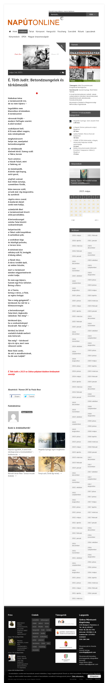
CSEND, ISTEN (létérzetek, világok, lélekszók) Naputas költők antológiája (85, 142)
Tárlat (31, 31)
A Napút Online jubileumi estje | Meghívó (85, 128)
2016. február (92, 588)
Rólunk (81, 31)
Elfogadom (94, 676)
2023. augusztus (76, 430)
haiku (46, 627)
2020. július (92, 280)
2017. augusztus (91, 485)
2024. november (76, 340)
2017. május (92, 502)
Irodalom (23, 31)
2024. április (76, 382)
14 (98, 204)
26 (89, 211)
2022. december (76, 474)
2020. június (92, 285)
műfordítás (43, 637)
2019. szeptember (92, 337)
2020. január (92, 311)
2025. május (76, 306)
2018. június (92, 426)
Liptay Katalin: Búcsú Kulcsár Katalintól (84, 135)
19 (89, 208)
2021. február (92, 235)
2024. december (76, 333)
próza (34, 640)
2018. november (91, 395)
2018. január (92, 452)
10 (80, 204)
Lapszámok (90, 31)
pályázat (41, 640)
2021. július (76, 578)
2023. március (77, 457)
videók (35, 647)
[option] (84, 177)
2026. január (76, 256)
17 (80, 208)
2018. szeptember (92, 407)
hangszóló (36, 630)
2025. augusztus (76, 289)
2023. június (76, 442)
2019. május (92, 361)
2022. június (76, 512)
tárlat (43, 643)
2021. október (77, 558)
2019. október (93, 331)
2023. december (76, 403)
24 (80, 211)
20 (93, 208)
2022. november (76, 481)
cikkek (34, 623)
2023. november (76, 411)
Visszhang (61, 31)
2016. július (92, 562)
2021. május (76, 588)
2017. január (92, 523)
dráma (47, 623)
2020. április (92, 295)
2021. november (76, 552)
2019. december (91, 317)
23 (76, 211)
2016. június (92, 567)
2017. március (93, 512)
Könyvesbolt (14, 36)
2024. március (77, 387)
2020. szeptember (92, 266)
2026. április (76, 241)
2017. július (92, 491)
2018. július (92, 421)
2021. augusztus (76, 571)
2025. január (76, 327)
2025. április (76, 311)
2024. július (76, 366)
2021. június (76, 583)
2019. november (91, 324)
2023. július (76, 436)
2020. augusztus (91, 274)
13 (93, 204)
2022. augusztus (76, 501)
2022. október (77, 487)
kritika (48, 630)
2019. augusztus (91, 344)
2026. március (77, 246)
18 (85, 208)
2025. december (76, 262)
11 (85, 204)
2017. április (92, 507)
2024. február (77, 392)
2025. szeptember (76, 282)
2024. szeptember (76, 353)
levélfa (43, 633)
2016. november (91, 536)
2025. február (77, 321)
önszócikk (36, 650)
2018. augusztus (91, 415)
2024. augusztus (76, 360)
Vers (62, 46)
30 (76, 215)
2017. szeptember (92, 478)
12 (89, 204)
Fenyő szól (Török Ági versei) (48, 473)
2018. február (92, 447)
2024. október (77, 346)
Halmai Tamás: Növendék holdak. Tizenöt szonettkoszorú (84, 182)
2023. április (76, 452)
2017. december (91, 458)
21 (98, 208)
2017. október (93, 472)
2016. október (93, 542)
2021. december (76, 544)
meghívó (35, 637)
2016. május (92, 572)
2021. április (76, 593)
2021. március (77, 598)
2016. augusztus (91, 556)
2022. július (76, 507)
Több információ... (78, 676)
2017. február (92, 517)
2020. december (91, 247)
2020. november (91, 254)
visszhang (42, 647)
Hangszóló (51, 31)
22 (71, 211)
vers (48, 643)
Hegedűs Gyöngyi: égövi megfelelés (51, 449)
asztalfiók (36, 620)
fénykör (40, 627)
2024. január (76, 397)
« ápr (73, 220)
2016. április (92, 578)
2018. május (92, 431)
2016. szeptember (92, 548)
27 (93, 211)
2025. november (76, 270)
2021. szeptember (76, 564)
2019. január (92, 382)
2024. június (76, 371)
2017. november (91, 466)
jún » (96, 220)
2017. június (92, 497)
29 (71, 215)
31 (80, 215)
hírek (42, 630)
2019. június (92, 356)
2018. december (91, 388)
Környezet (40, 31)
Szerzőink (72, 31)
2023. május (76, 447)
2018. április (92, 436)
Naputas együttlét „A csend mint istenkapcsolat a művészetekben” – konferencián (21, 451)
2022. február (77, 533)
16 (76, 208)
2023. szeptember (76, 423)
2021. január (92, 241)
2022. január (76, 538)
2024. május (76, 376)
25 (85, 211)
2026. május (76, 235)
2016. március (93, 583)
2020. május (92, 290)
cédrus (41, 623)
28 (98, 211)
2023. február (77, 463)
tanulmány (36, 643)
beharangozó (45, 620)
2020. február (92, 306)
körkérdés (36, 633)
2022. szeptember (76, 494)
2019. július (92, 350)
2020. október (93, 260)
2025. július (76, 295)
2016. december (91, 529)
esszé (34, 627)
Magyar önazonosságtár (38, 36)
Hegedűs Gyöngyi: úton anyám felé (86, 121)
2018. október (93, 401)
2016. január (92, 593)
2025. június (76, 301)
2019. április (92, 366)
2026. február (77, 251)
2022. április (76, 523)
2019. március (93, 371)
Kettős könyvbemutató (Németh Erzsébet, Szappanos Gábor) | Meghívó (85, 150)
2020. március (93, 301)
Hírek (15, 31)
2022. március (77, 528)
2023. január (76, 468)
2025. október (77, 276)
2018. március (93, 442)
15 (71, 208)
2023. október (77, 417)
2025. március (77, 316)
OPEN (23, 36)
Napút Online (27, 412)
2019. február (92, 376)
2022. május (76, 517)
